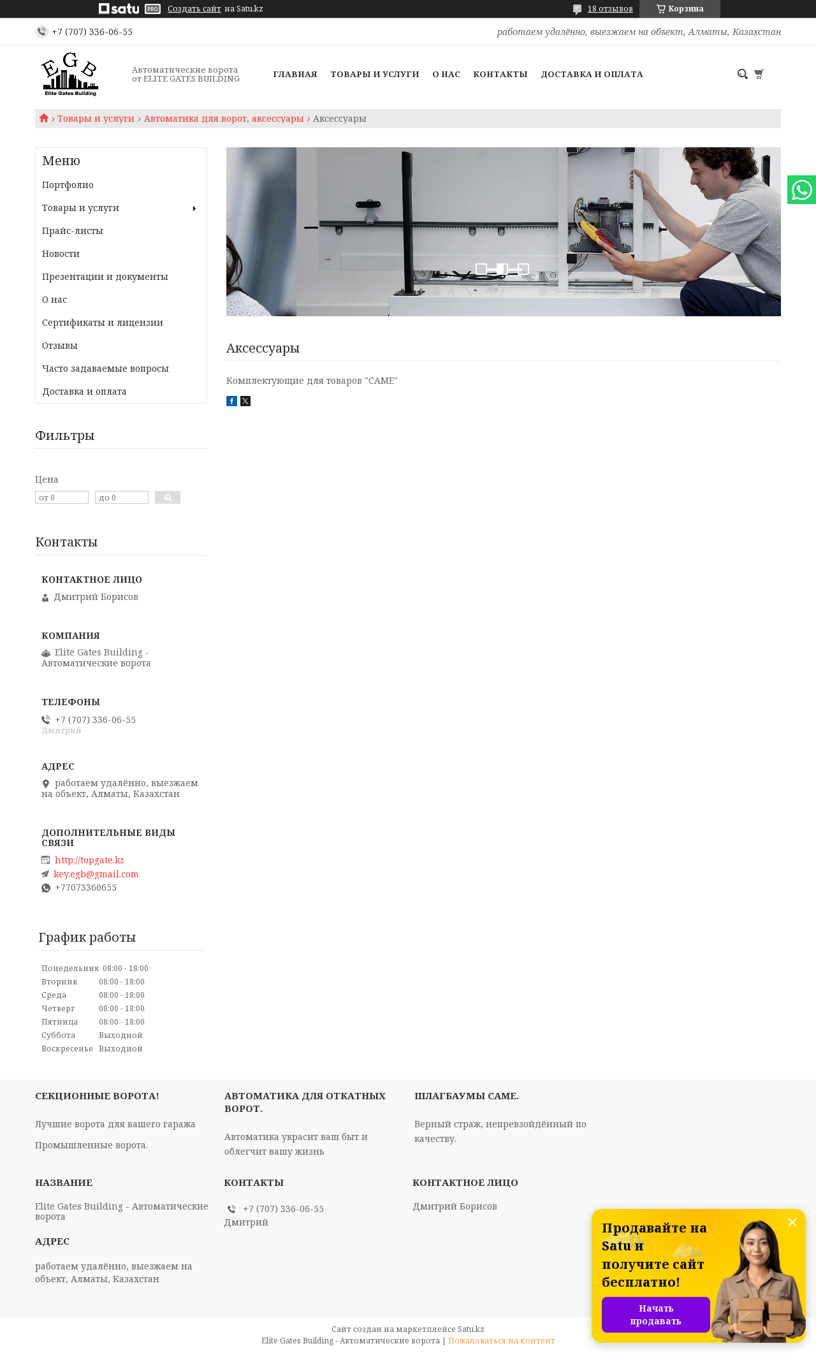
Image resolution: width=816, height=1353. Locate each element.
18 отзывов (610, 8)
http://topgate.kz (89, 860)
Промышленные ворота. (91, 1145)
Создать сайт (194, 8)
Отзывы (60, 345)
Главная (295, 74)
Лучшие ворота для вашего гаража (115, 1124)
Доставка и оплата (592, 74)
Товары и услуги (374, 74)
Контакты (500, 74)
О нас (446, 74)
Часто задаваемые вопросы (105, 368)
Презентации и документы (105, 276)
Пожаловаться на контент (501, 1340)
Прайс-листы (72, 230)
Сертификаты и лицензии (102, 322)
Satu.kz (471, 1329)
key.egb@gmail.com (96, 874)
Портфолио (68, 185)
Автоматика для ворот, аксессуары (224, 118)
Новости (61, 253)
